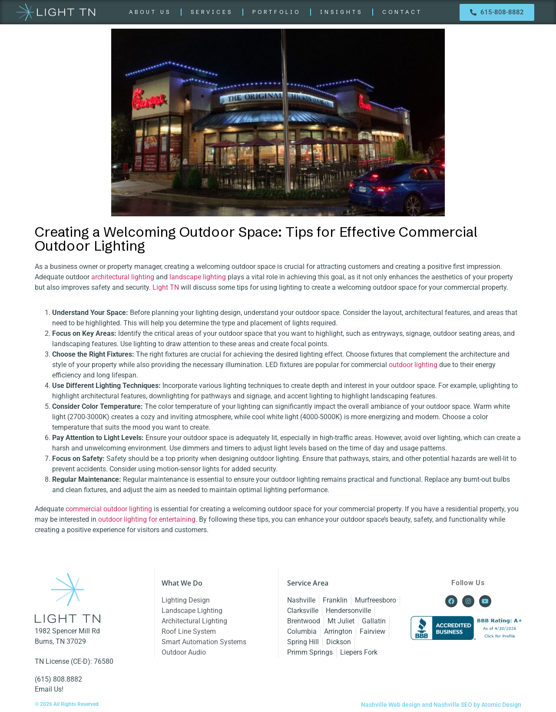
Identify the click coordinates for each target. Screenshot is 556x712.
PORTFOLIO (276, 12)
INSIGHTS (341, 12)
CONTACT (402, 12)
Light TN (165, 287)
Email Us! (49, 689)
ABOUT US (150, 12)
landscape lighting (197, 277)
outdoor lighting (413, 365)
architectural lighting (122, 277)
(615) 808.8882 (58, 679)
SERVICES (212, 12)
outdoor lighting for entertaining (146, 519)
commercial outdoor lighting (109, 509)
